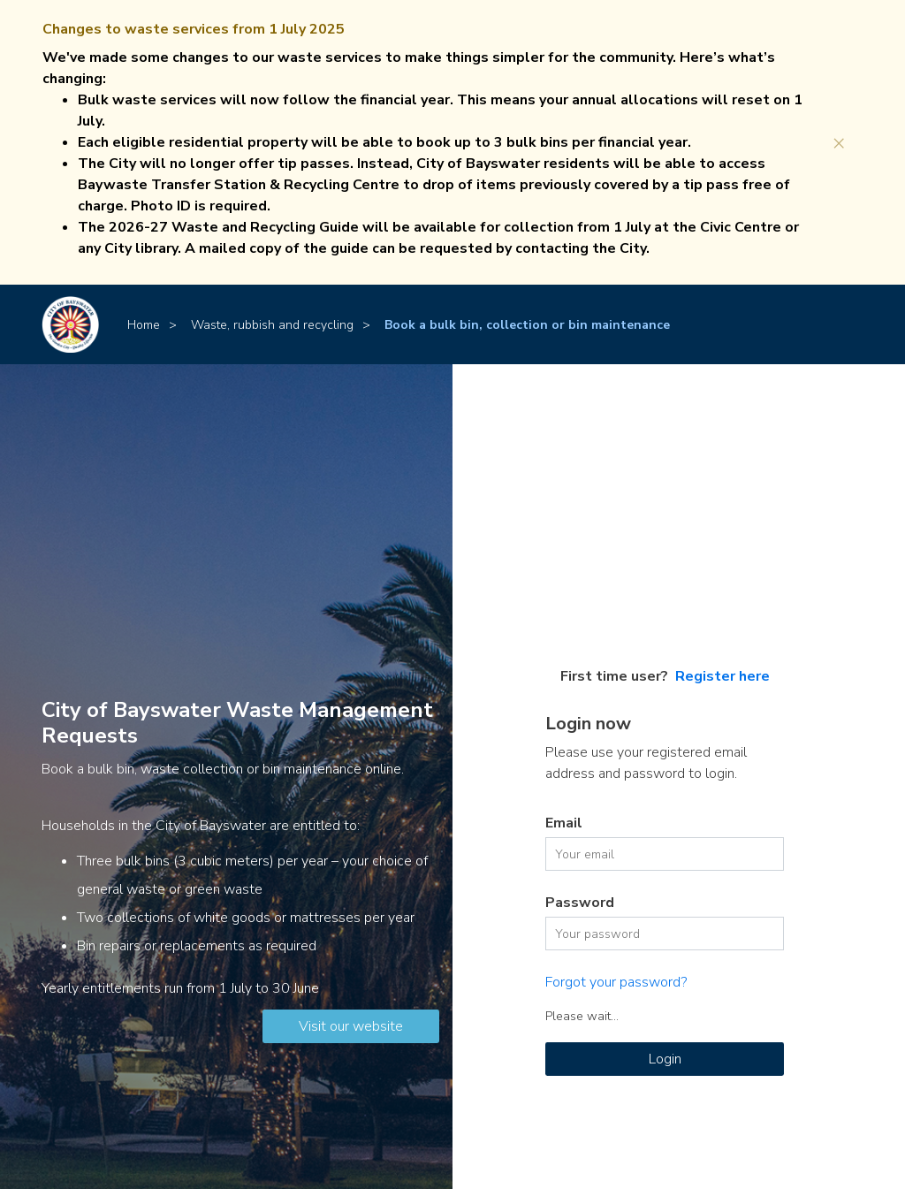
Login (665, 1059)
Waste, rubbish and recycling (272, 324)
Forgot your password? (616, 982)
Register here (722, 676)
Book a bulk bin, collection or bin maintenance (527, 324)
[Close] (839, 142)
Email (563, 823)
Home (143, 324)
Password (579, 902)
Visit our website (351, 1026)
